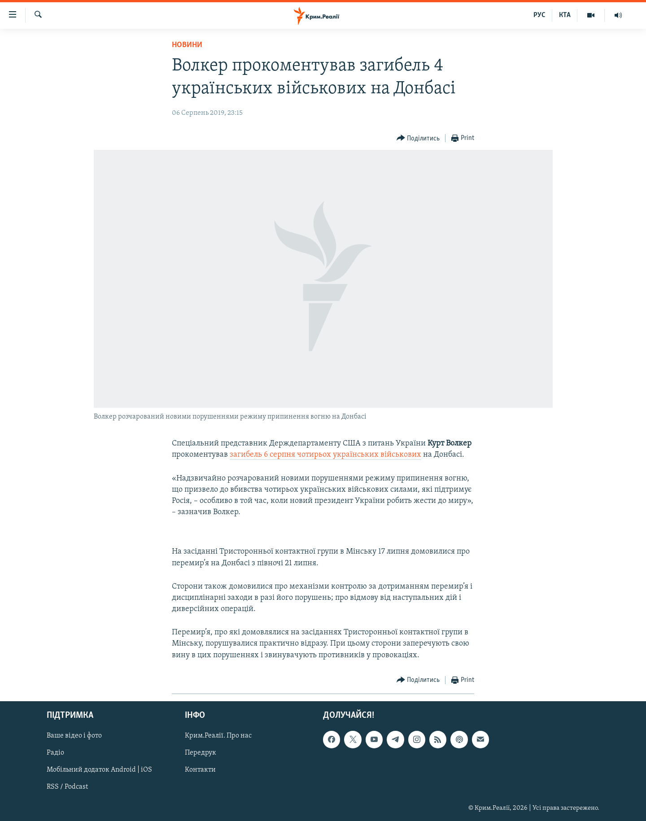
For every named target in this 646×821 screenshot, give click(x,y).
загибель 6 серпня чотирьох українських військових (325, 454)
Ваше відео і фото (74, 735)
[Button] (418, 138)
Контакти (200, 769)
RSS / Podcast (67, 786)
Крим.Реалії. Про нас (218, 735)
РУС (539, 15)
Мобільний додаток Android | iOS (99, 769)
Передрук (200, 752)
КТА (565, 15)
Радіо (55, 752)
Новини (187, 45)
